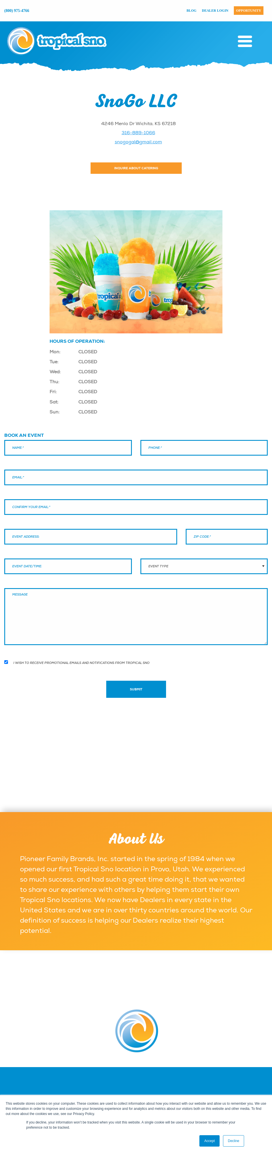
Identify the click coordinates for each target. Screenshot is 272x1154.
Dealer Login (215, 11)
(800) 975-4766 (16, 11)
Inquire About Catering (136, 168)
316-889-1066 (138, 133)
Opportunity (248, 11)
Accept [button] (209, 1141)
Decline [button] (233, 1141)
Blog (192, 11)
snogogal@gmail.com (138, 142)
